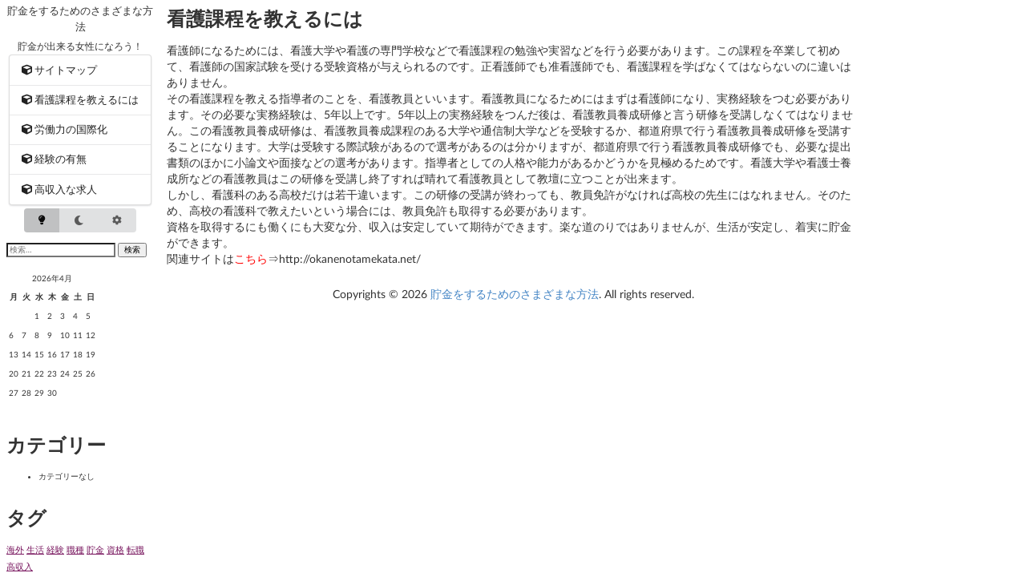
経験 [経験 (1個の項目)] (55, 549)
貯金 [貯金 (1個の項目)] (95, 549)
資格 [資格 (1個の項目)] (115, 549)
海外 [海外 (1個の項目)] (15, 549)
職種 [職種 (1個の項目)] (75, 549)
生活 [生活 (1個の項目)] (35, 549)
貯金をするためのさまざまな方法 (514, 294)
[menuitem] (80, 70)
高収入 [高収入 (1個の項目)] (19, 566)
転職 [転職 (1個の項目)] (135, 549)
